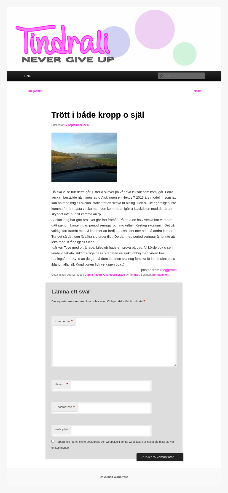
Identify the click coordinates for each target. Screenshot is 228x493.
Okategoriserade (114, 274)
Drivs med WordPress (114, 477)
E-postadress (65, 407)
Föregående (32, 91)
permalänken (160, 274)
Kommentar (64, 321)
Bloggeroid (168, 270)
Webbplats (62, 429)
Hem (27, 76)
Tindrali (134, 274)
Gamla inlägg (93, 274)
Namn (61, 384)
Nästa (199, 91)
